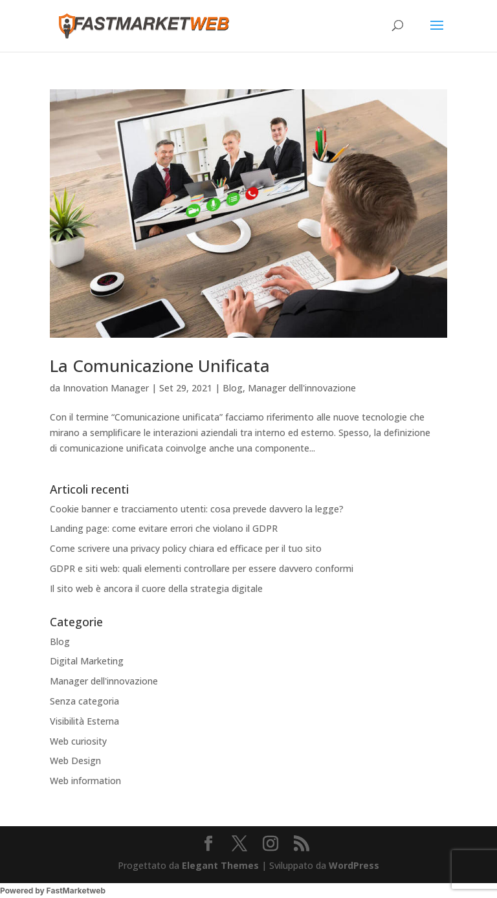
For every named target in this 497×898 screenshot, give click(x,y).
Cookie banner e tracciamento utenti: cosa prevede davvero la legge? (197, 509)
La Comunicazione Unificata (160, 365)
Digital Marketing (87, 661)
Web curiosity (78, 741)
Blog (233, 388)
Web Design (75, 760)
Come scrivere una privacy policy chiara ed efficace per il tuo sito (186, 548)
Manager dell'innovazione (302, 388)
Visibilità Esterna (84, 721)
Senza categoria (84, 701)
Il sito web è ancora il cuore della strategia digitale (156, 588)
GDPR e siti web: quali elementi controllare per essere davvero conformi (201, 568)
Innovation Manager (106, 388)
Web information (85, 780)
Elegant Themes (220, 865)
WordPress (354, 865)
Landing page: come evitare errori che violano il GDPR (164, 528)
